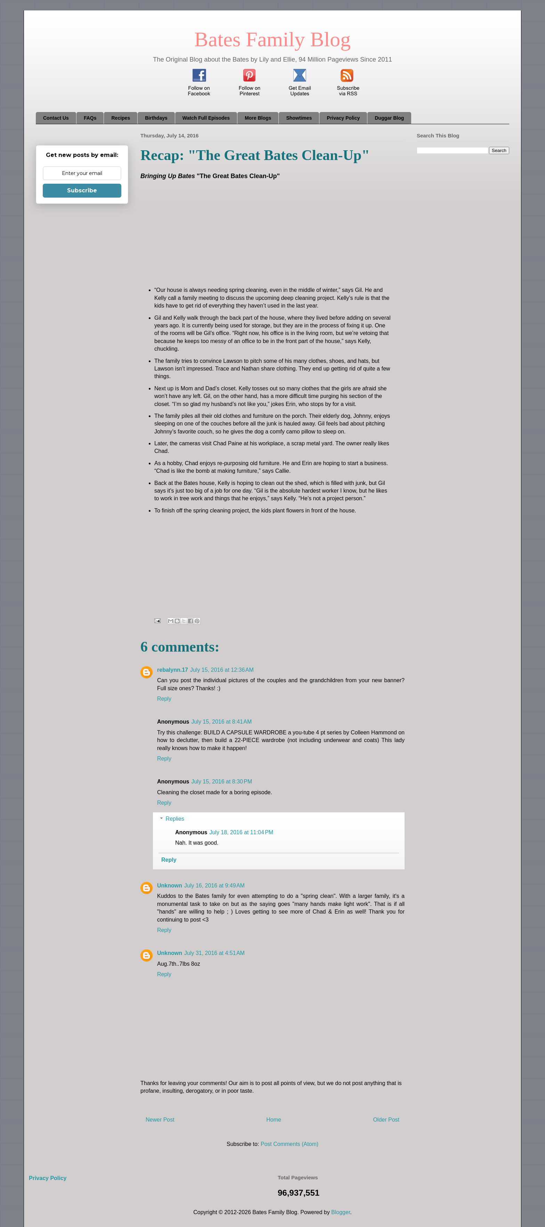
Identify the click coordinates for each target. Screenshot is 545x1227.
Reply (164, 699)
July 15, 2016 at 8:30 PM (221, 781)
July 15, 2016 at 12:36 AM (222, 670)
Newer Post (160, 1120)
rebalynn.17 (172, 670)
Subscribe (82, 190)
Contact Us (56, 118)
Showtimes (299, 118)
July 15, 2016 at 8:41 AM (221, 722)
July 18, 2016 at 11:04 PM (241, 832)
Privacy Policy (343, 118)
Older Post (386, 1120)
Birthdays (156, 118)
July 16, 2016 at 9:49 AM (214, 886)
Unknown (169, 886)
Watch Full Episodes (206, 118)
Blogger (340, 1212)
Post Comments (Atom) (289, 1144)
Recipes (120, 118)
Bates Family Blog (272, 39)
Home (273, 1120)
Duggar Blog (389, 118)
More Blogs (258, 118)
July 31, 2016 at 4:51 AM (214, 953)
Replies (175, 819)
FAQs (90, 118)
